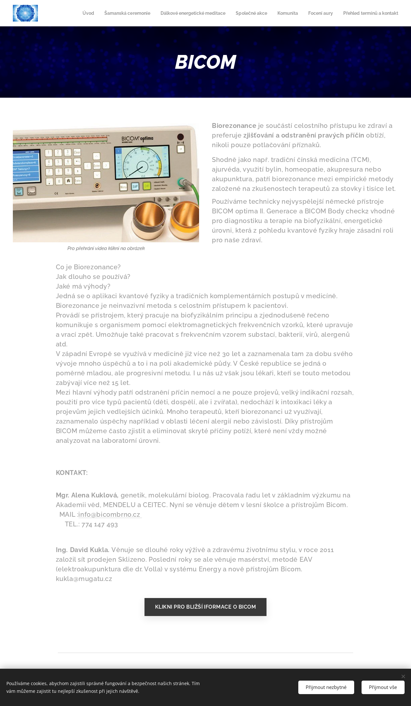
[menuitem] (110, 13)
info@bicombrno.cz (110, 514)
